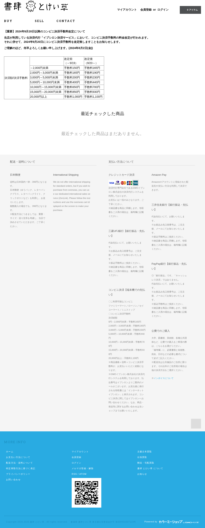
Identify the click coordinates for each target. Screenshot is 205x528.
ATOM (82, 474)
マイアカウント (127, 9)
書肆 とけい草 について (150, 468)
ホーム (9, 451)
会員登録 (146, 9)
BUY (13, 21)
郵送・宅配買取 (145, 463)
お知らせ (142, 474)
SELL (39, 21)
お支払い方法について (18, 457)
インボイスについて (164, 378)
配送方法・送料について (19, 463)
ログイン (163, 9)
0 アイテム (190, 9)
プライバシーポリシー (18, 474)
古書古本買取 (144, 451)
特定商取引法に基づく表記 (20, 468)
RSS (74, 474)
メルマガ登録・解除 (82, 468)
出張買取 (142, 457)
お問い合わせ (13, 479)
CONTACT (65, 21)
